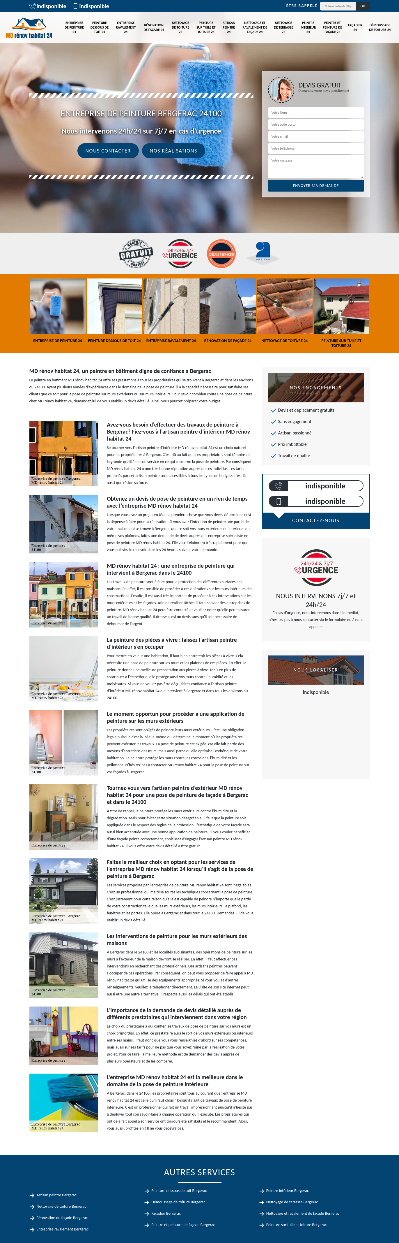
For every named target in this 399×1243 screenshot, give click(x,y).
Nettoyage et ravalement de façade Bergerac (303, 1213)
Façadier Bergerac (166, 1213)
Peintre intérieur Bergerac (287, 1190)
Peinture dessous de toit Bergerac (179, 1190)
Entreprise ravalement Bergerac (63, 1229)
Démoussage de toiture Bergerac (178, 1202)
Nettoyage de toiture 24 (180, 27)
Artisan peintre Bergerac (57, 1195)
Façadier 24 (355, 27)
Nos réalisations (173, 151)
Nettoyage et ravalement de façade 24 (254, 27)
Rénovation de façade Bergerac (62, 1217)
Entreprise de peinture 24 (74, 27)
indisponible (47, 6)
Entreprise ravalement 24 (126, 27)
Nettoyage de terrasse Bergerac (292, 1202)
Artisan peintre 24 (228, 27)
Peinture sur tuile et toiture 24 (205, 27)
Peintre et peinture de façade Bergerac (183, 1224)
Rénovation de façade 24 (154, 27)
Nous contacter (108, 151)
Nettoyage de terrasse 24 (283, 27)
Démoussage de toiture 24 (380, 27)
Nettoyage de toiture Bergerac (61, 1206)
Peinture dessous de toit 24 (100, 27)
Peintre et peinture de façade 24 (332, 27)
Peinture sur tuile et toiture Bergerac (296, 1224)
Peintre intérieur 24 (308, 27)
